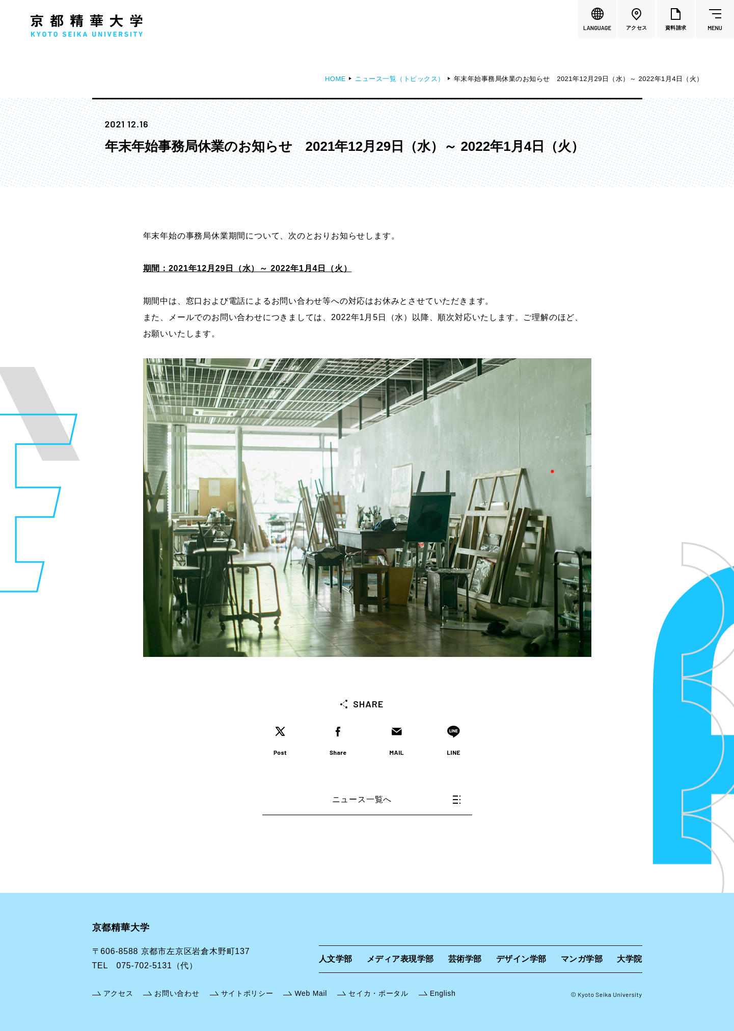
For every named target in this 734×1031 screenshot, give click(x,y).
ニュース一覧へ (396, 799)
